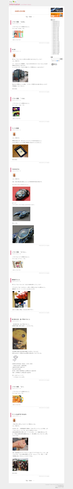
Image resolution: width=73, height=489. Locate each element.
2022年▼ (54, 31)
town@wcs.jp (61, 486)
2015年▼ (54, 42)
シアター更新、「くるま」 (19, 98)
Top (27, 16)
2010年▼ (54, 49)
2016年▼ (54, 40)
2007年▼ (54, 53)
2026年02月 (55, 24)
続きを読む (14, 88)
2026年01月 (55, 25)
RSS (54, 64)
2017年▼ (54, 39)
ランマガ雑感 (15, 128)
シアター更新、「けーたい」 (19, 252)
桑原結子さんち (16, 279)
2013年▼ (54, 45)
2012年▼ (54, 46)
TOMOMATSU (15, 169)
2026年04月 (55, 21)
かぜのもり (23, 287)
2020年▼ (54, 34)
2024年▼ (54, 28)
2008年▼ (54, 52)
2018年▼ (54, 37)
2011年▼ (54, 48)
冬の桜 (13, 49)
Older (31, 16)
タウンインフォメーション (20, 4)
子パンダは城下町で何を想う (19, 414)
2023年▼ (54, 30)
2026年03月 (55, 22)
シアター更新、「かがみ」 (19, 21)
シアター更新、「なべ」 (18, 386)
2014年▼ (54, 43)
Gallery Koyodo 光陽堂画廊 (19, 365)
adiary (56, 487)
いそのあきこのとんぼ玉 (18, 377)
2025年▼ (54, 27)
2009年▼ (54, 51)
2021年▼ (54, 33)
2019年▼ (54, 36)
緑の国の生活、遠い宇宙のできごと (21, 319)
